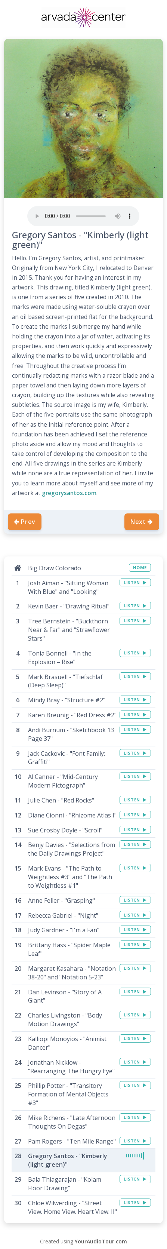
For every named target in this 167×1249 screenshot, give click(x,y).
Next (141, 522)
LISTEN (135, 582)
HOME (140, 567)
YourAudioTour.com (101, 1241)
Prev (24, 522)
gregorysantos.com (69, 493)
